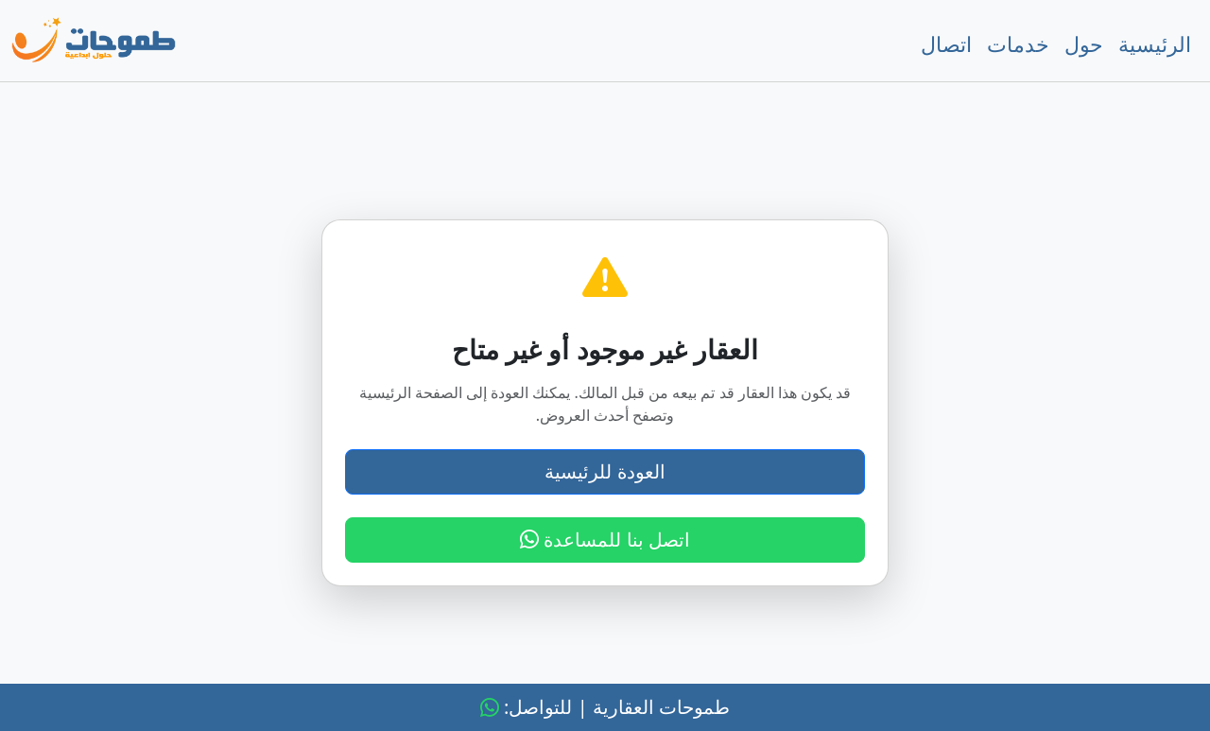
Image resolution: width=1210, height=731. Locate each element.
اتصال (946, 43)
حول (1083, 43)
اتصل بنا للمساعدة (605, 539)
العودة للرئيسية (604, 471)
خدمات (1018, 43)
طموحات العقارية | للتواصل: (605, 707)
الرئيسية (1154, 43)
